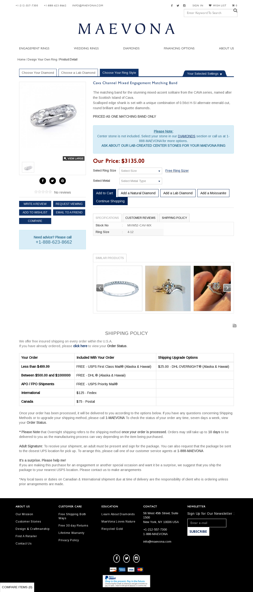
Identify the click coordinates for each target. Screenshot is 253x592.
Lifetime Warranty (71, 533)
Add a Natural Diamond (138, 193)
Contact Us (24, 543)
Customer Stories (28, 521)
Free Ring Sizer (177, 171)
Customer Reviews (140, 218)
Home (21, 59)
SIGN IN (198, 5)
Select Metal (101, 180)
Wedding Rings (86, 48)
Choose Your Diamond (38, 72)
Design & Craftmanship (33, 529)
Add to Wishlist (35, 212)
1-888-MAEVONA (155, 534)
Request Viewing (69, 204)
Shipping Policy (174, 218)
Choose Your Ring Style (119, 72)
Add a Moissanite (213, 193)
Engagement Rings (34, 48)
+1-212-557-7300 (27, 5)
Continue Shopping (110, 201)
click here (80, 346)
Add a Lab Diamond (178, 193)
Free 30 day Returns (73, 525)
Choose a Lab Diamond (78, 72)
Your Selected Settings (203, 73)
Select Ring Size (104, 170)
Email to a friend (69, 212)
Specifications (107, 218)
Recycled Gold (112, 529)
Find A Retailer (26, 536)
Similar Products (110, 258)
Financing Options (179, 48)
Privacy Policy (69, 540)
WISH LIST (217, 5)
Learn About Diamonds (118, 514)
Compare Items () (17, 587)
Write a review (35, 204)
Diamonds (131, 48)
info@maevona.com (87, 5)
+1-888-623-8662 (55, 5)
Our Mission (24, 514)
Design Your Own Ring (42, 59)
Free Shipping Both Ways (72, 516)
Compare (35, 221)
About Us (226, 48)
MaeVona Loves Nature (118, 521)
